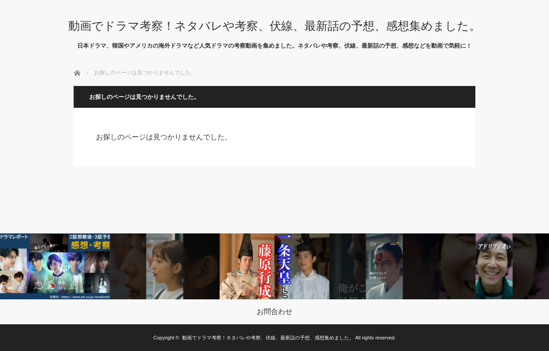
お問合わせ (274, 311)
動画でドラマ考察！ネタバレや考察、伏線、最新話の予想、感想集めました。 (274, 26)
